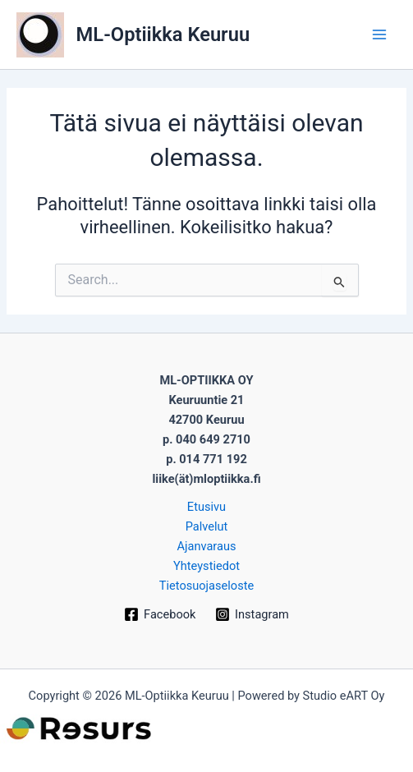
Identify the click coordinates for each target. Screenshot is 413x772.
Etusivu (206, 506)
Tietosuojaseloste (206, 585)
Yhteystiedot (206, 565)
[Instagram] (251, 614)
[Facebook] (159, 614)
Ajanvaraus (206, 546)
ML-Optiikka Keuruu (163, 34)
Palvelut (207, 526)
